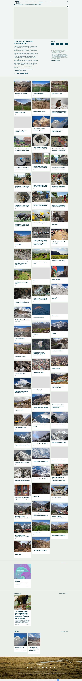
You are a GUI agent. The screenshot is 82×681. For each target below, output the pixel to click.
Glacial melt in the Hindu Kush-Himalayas (26, 68)
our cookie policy (52, 679)
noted (27, 673)
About (51, 1)
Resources (41, 1)
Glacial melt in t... (21, 4)
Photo (17, 4)
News (46, 1)
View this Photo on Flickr (55, 60)
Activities (26, 1)
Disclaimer (42, 671)
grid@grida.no (61, 57)
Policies (46, 671)
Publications (33, 1)
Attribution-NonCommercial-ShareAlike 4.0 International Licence (53, 673)
